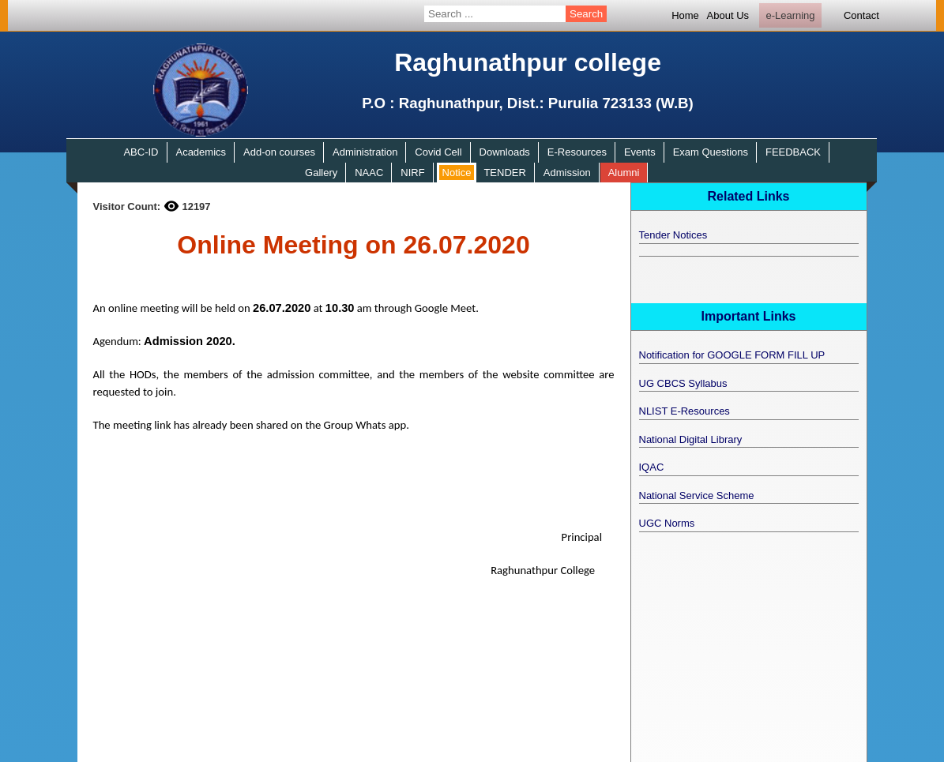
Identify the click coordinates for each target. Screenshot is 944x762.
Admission (567, 172)
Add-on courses (279, 152)
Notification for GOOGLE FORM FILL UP (732, 355)
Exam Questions (710, 152)
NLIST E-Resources (684, 411)
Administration (365, 152)
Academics (200, 152)
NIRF (412, 172)
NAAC (369, 172)
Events (640, 152)
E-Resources (577, 152)
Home (685, 15)
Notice (457, 172)
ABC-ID (140, 152)
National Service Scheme (696, 495)
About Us (728, 15)
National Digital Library (691, 439)
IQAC (651, 467)
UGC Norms (667, 523)
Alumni (624, 172)
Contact (861, 15)
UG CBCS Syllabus (683, 383)
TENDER (504, 172)
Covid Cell (438, 152)
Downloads (505, 152)
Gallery (321, 172)
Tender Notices (673, 235)
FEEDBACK (793, 152)
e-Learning (789, 15)
